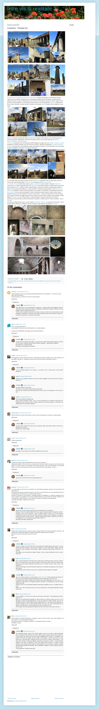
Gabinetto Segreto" (40, 202)
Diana (12, 616)
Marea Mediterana (41, 280)
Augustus (56, 139)
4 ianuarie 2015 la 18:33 (29, 339)
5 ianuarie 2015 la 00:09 (20, 528)
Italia (29, 280)
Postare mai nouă (12, 698)
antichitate (14, 280)
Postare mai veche (59, 698)
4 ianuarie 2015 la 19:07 (21, 355)
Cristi (12, 438)
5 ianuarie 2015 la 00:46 (29, 544)
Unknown (13, 291)
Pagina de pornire (35, 698)
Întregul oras (16, 197)
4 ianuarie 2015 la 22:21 (22, 460)
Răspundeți (14, 299)
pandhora (13, 487)
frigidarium (58, 184)
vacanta (9, 282)
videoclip (9, 200)
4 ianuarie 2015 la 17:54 (20, 324)
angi (12, 324)
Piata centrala (10, 143)
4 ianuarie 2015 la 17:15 (22, 291)
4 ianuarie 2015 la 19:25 (25, 376)
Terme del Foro (29, 182)
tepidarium (35, 185)
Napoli (50, 280)
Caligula (24, 141)
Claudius (9, 141)
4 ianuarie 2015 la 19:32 (29, 385)
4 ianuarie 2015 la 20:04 (25, 413)
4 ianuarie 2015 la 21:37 (20, 438)
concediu (21, 280)
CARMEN (18, 305)
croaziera (25, 280)
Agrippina (14, 141)
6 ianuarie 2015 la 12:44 (29, 631)
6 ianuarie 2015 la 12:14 (24, 558)
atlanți (17, 187)
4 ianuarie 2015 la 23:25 (22, 487)
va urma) (55, 203)
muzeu (46, 280)
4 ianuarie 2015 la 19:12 (29, 367)
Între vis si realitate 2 (31, 9)
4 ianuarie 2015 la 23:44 (29, 508)
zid (12, 282)
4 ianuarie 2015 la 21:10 (25, 397)
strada (59, 280)
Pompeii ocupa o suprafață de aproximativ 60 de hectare (22, 97)
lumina (34, 280)
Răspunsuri (16, 302)
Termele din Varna (42, 577)
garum (43, 104)
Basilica (52, 143)
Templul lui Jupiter (59, 143)
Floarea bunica (15, 413)
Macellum (36, 180)
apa (17, 280)
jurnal (31, 280)
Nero (19, 141)
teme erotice (10, 192)
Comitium (54, 144)
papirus (53, 102)
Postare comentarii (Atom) (20, 701)
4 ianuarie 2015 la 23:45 (29, 448)
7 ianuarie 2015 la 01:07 (24, 594)
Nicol (12, 528)
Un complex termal (12, 184)
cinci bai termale (46, 182)
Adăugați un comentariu (14, 656)
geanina (13, 460)
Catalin (13, 355)
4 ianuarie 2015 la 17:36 (29, 305)
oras (53, 280)
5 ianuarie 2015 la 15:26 (21, 616)
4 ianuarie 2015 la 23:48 (29, 423)
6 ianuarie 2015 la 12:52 (29, 575)
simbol (55, 280)
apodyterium (37, 184)
